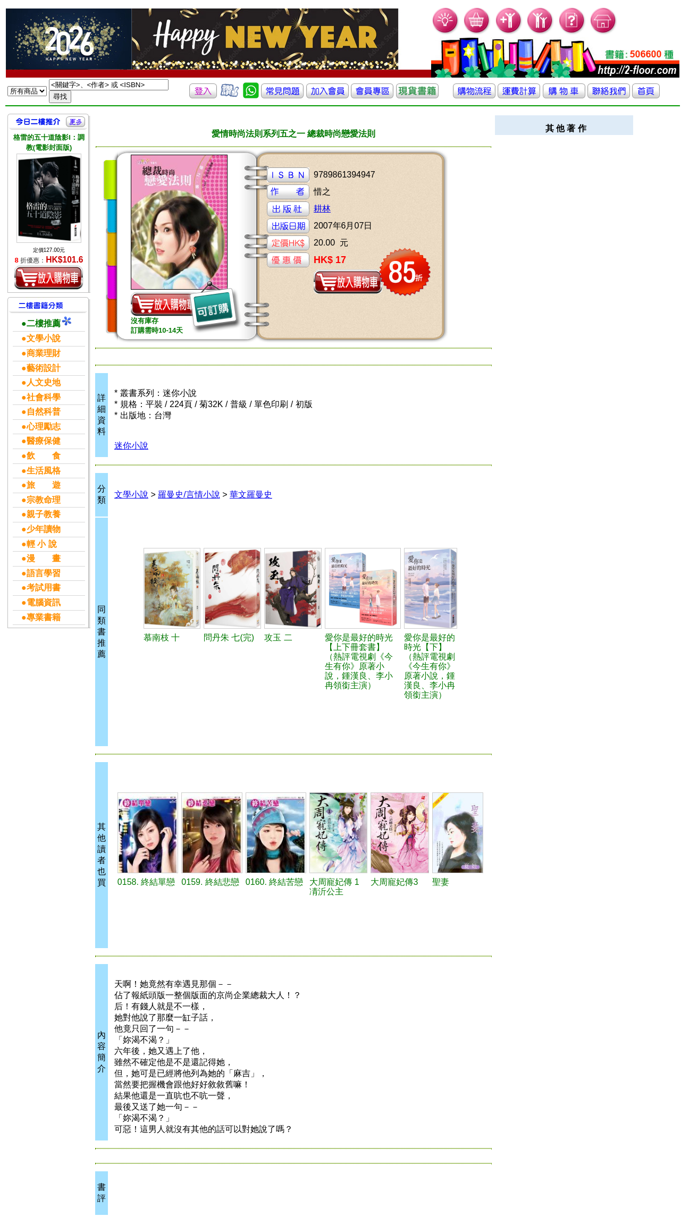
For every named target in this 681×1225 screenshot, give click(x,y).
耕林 (322, 208)
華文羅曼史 (251, 494)
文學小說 (131, 494)
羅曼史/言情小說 (189, 494)
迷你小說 (131, 445)
